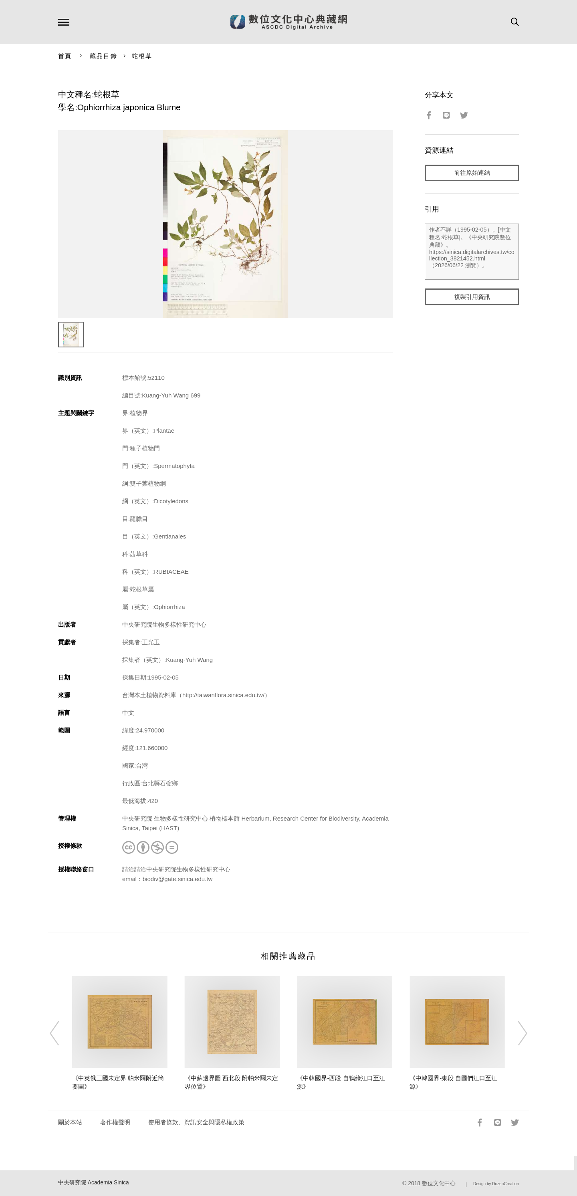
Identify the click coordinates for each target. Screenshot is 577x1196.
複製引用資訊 (472, 297)
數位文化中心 (439, 1183)
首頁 (65, 55)
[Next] (515, 1033)
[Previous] (62, 1033)
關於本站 (70, 1122)
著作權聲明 (115, 1122)
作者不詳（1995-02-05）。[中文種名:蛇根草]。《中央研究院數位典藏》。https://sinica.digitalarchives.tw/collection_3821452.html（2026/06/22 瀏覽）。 (472, 252)
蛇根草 (142, 55)
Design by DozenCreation (496, 1184)
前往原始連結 (472, 172)
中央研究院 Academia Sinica (93, 1183)
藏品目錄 (103, 55)
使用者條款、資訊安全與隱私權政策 (196, 1122)
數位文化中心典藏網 (288, 22)
